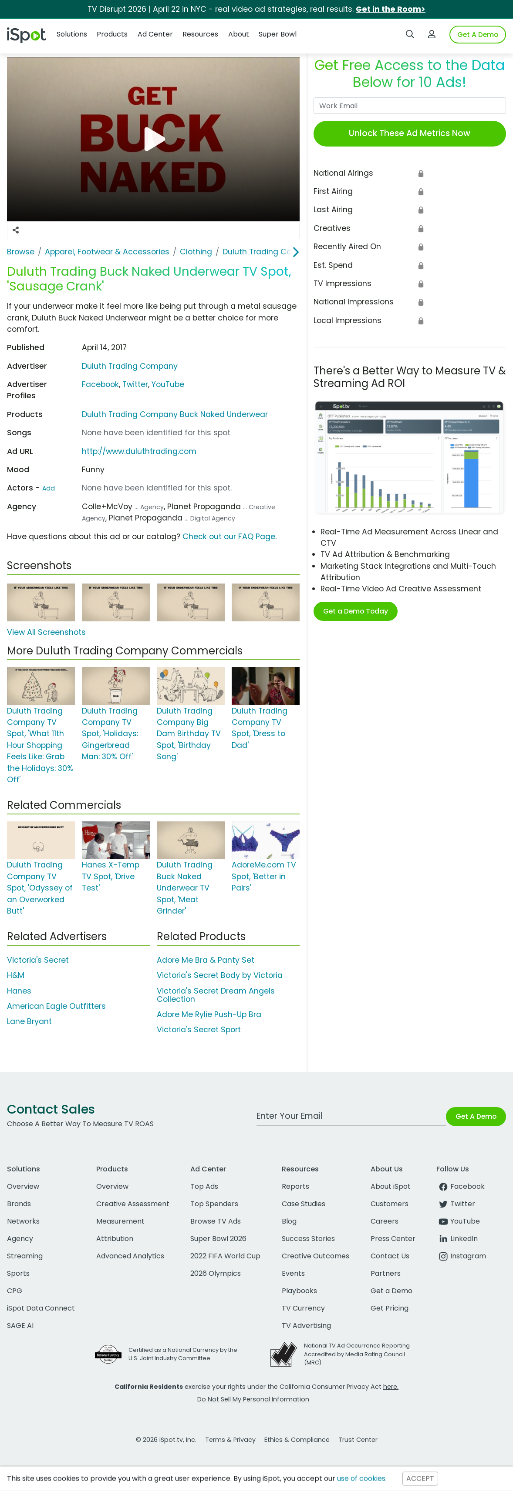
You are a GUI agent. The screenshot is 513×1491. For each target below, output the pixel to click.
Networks (23, 1221)
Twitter (135, 384)
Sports (18, 1273)
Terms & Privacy (230, 1439)
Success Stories (308, 1239)
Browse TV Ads (215, 1221)
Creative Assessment (132, 1204)
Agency (20, 1239)
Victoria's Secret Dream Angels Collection (216, 995)
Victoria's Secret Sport (199, 1029)
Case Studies (303, 1204)
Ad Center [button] (155, 34)
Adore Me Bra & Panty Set (205, 960)
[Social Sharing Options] (16, 230)
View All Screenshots (46, 632)
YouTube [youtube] (458, 1221)
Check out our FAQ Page (228, 536)
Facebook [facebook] (460, 1186)
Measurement (120, 1221)
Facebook (100, 384)
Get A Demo (477, 35)
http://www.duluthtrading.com (139, 451)
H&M (15, 975)
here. (390, 1386)
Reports (295, 1186)
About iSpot (391, 1186)
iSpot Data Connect (41, 1308)
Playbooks (299, 1291)
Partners (386, 1273)
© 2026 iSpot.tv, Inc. (166, 1439)
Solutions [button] (72, 34)
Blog (289, 1221)
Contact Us (390, 1256)
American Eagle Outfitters (56, 1006)
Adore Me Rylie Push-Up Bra (209, 1014)
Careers (384, 1221)
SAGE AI (20, 1326)
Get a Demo (391, 1291)
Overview (23, 1186)
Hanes (19, 991)
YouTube (168, 384)
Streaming (25, 1256)
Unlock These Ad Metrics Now (409, 133)
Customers (389, 1204)
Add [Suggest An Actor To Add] (48, 488)
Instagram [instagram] (461, 1256)
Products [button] (112, 34)
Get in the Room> (390, 9)
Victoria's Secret (38, 960)
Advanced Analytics (130, 1256)
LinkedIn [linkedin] (457, 1239)
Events (293, 1273)
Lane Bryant (29, 1021)
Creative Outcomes (315, 1256)
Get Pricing (389, 1308)
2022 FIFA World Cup (225, 1256)
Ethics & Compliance (297, 1439)
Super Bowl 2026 (218, 1239)
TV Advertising (306, 1326)
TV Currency (303, 1308)
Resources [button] (200, 34)
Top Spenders (214, 1204)
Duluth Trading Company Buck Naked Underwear (175, 414)
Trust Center (358, 1439)
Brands (19, 1204)
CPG (14, 1291)
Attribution (114, 1239)
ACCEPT (420, 1479)
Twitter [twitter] (455, 1204)
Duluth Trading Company (130, 366)
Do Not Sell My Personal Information (253, 1399)
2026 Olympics (215, 1273)
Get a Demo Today (355, 611)
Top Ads (204, 1186)
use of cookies (361, 1479)
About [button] (238, 34)
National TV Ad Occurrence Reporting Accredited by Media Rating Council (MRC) (357, 1354)
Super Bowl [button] (278, 34)
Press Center (393, 1239)
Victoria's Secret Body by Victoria (220, 975)
